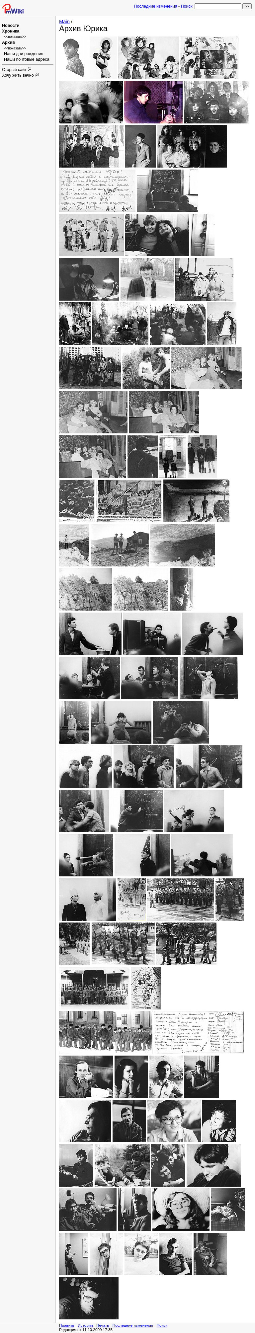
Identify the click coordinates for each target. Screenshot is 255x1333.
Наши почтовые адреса (26, 59)
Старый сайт (15, 69)
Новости (10, 25)
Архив (8, 42)
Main (64, 21)
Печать (102, 1325)
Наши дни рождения (23, 53)
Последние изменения (155, 6)
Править (66, 1325)
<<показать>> (15, 36)
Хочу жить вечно (18, 75)
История (85, 1325)
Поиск (187, 6)
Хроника (10, 31)
